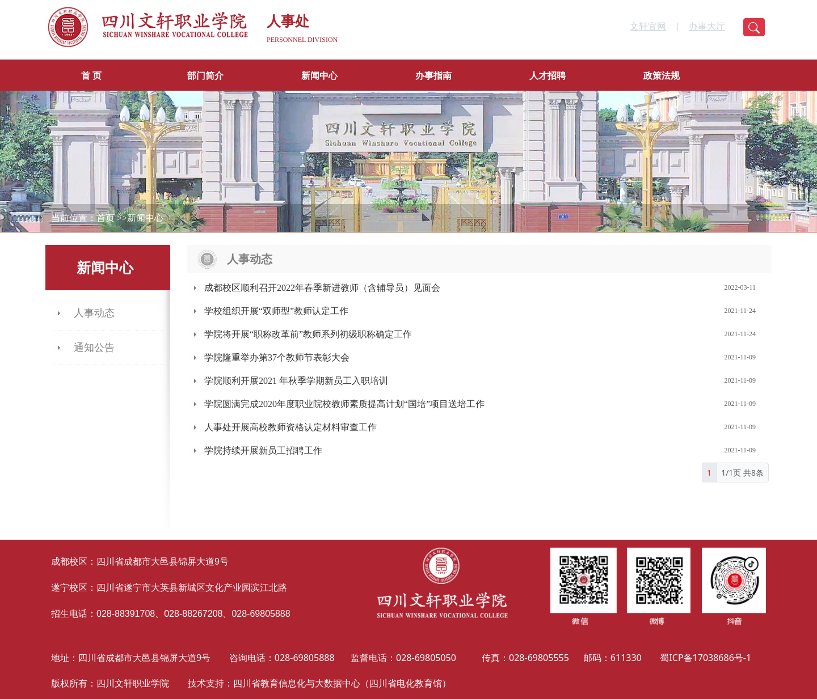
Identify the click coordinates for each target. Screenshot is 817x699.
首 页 (91, 76)
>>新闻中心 (140, 218)
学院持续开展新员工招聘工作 (263, 450)
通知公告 (94, 347)
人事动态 (94, 313)
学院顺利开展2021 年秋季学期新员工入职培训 (296, 380)
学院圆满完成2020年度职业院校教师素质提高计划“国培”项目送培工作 (344, 404)
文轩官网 (648, 26)
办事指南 (433, 76)
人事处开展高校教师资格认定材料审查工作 (290, 427)
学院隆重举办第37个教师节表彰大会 (276, 357)
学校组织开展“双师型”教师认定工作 (276, 311)
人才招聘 (547, 76)
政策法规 (661, 76)
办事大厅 (707, 26)
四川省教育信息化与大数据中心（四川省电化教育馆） (342, 683)
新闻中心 (319, 76)
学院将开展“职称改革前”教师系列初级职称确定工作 (308, 334)
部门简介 (205, 76)
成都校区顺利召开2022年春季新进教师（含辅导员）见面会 (322, 288)
